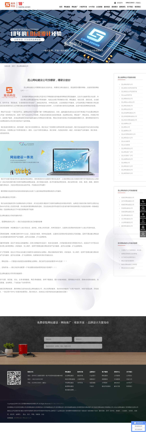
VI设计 (92, 386)
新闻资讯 (122, 7)
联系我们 (138, 7)
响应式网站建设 (70, 379)
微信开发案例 (106, 386)
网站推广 (75, 7)
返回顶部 (143, 234)
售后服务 (143, 215)
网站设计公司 (27, 418)
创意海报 (92, 383)
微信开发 (80, 375)
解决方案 (117, 386)
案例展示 (115, 7)
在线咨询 (118, 3)
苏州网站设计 (18, 418)
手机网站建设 (69, 383)
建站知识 (117, 383)
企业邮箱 (99, 7)
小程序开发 (83, 7)
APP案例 (104, 383)
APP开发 (92, 7)
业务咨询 (143, 209)
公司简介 (129, 375)
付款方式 (129, 379)
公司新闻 (117, 375)
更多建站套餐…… (70, 390)
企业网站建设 (69, 375)
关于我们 (130, 7)
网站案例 (105, 375)
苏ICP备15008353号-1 (57, 403)
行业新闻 (117, 379)
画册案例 (105, 379)
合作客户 (129, 383)
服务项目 (107, 7)
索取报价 (143, 228)
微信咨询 (143, 202)
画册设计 (92, 379)
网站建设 (67, 7)
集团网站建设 (69, 386)
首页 (60, 7)
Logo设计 (93, 375)
